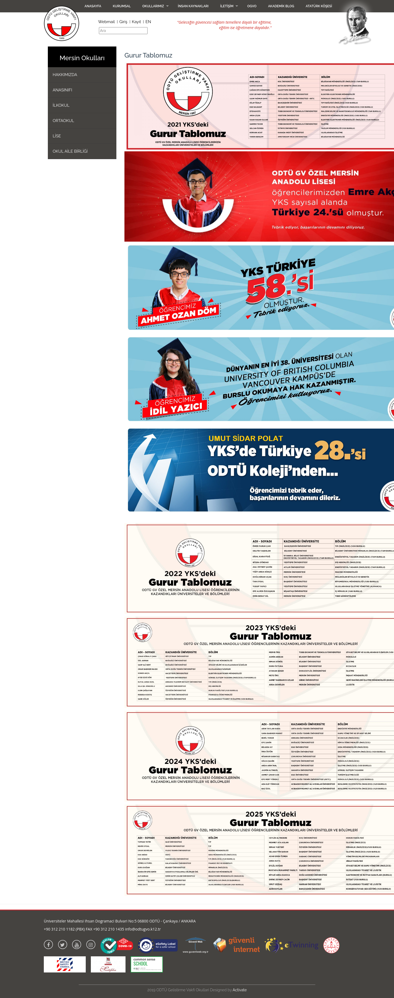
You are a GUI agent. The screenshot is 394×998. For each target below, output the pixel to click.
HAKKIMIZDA (65, 74)
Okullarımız (153, 6)
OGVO (251, 6)
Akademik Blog (281, 6)
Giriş (123, 21)
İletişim (226, 6)
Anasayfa (93, 6)
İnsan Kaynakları (193, 6)
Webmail (106, 21)
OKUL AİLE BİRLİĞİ (70, 151)
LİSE (57, 136)
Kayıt (136, 21)
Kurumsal (122, 6)
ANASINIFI (62, 90)
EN (148, 21)
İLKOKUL (61, 105)
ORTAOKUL (63, 120)
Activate (240, 990)
